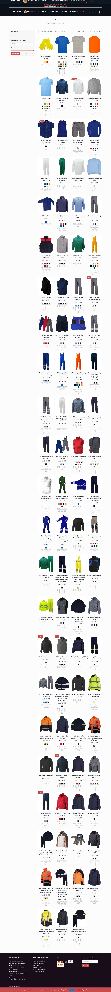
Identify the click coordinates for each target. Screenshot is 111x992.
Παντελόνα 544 (46, 181)
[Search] (31, 38)
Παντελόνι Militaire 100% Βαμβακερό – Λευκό (62, 421)
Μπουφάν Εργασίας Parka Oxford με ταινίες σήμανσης (94, 741)
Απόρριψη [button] (79, 990)
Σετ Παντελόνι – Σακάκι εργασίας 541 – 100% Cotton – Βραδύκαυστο (46, 855)
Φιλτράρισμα (15, 56)
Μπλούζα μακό (62, 59)
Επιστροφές (36, 968)
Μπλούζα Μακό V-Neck (78, 59)
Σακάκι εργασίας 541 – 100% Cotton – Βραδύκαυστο (78, 622)
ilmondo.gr (12, 980)
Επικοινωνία (37, 970)
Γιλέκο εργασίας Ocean (62, 300)
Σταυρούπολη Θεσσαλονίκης (17, 966)
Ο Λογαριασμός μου (93, 1)
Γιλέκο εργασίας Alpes (94, 578)
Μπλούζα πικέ (46, 101)
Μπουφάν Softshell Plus (46, 778)
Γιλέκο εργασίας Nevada (78, 459)
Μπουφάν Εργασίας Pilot (62, 816)
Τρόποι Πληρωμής (38, 966)
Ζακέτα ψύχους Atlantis (46, 659)
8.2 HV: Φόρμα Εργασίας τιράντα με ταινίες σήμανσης (78, 377)
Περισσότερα (86, 990)
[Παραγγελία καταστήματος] (53, 34)
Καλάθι (80, 14)
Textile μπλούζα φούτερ (94, 101)
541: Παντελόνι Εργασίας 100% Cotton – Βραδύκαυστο (94, 501)
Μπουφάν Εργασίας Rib (94, 816)
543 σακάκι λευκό (78, 101)
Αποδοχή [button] (72, 990)
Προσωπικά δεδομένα (39, 972)
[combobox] (22, 46)
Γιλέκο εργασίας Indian (62, 620)
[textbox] (19, 47)
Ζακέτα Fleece (46, 300)
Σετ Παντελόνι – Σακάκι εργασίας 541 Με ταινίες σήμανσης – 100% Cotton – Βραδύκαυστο (62, 895)
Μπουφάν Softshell (78, 697)
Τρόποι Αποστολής (39, 964)
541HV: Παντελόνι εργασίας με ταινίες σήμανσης (46, 421)
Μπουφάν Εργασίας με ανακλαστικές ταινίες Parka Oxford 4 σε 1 (46, 893)
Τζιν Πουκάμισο (46, 143)
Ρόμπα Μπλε (46, 219)
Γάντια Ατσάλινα (78, 853)
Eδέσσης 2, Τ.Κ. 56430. (15, 968)
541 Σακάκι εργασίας (78, 419)
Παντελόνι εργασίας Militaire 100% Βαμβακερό (94, 377)
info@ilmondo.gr (14, 974)
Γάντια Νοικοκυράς (46, 59)
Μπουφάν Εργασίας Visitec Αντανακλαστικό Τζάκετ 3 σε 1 (46, 934)
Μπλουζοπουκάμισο (78, 181)
